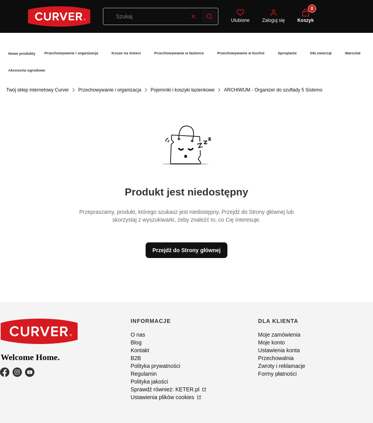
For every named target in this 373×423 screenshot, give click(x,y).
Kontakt (140, 350)
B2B (136, 358)
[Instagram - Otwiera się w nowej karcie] (17, 372)
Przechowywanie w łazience (179, 53)
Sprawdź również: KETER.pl (166, 389)
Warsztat (352, 53)
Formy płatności (277, 374)
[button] (209, 16)
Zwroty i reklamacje (281, 366)
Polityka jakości (149, 381)
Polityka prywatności (155, 366)
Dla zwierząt (321, 53)
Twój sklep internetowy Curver (37, 90)
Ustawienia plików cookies (163, 397)
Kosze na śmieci (126, 53)
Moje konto (271, 342)
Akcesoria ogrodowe (26, 70)
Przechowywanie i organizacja (71, 53)
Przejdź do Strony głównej (186, 250)
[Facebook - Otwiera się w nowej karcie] (4, 372)
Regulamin (144, 374)
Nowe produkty (21, 53)
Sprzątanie (287, 53)
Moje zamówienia (279, 335)
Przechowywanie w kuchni (241, 53)
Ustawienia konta (279, 350)
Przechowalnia (276, 358)
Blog (136, 342)
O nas (138, 335)
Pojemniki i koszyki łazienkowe (182, 90)
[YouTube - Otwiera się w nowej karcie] (29, 372)
